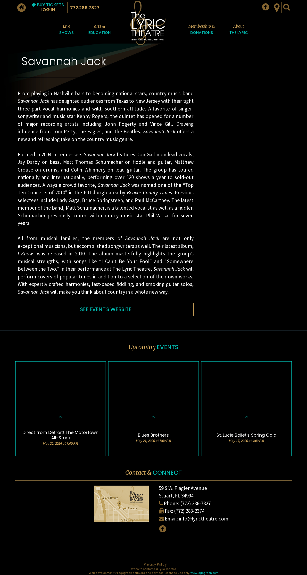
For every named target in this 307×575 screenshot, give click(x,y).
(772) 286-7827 (195, 503)
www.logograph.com (204, 573)
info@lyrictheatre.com (203, 518)
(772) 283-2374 (189, 511)
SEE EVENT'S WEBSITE (105, 309)
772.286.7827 (85, 8)
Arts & (99, 30)
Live (66, 30)
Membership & (202, 30)
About (238, 30)
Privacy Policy (155, 564)
